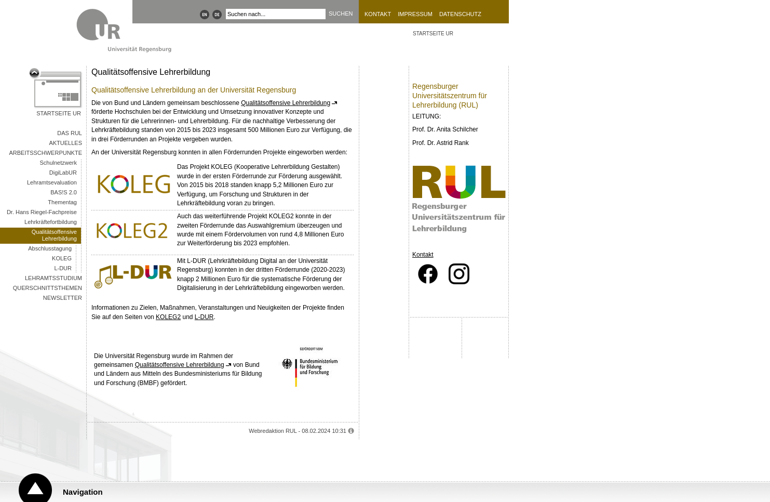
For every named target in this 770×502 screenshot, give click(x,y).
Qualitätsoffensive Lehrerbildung (54, 235)
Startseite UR (58, 113)
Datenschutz (460, 14)
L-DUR (63, 268)
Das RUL (69, 133)
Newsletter (62, 298)
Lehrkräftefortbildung (50, 222)
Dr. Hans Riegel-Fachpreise (42, 212)
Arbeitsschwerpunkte (45, 153)
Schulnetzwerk (58, 163)
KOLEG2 (168, 317)
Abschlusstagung (50, 248)
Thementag (62, 202)
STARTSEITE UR (433, 33)
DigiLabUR (63, 172)
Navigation (83, 491)
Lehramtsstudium (53, 278)
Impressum (415, 14)
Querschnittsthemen (47, 288)
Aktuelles (65, 143)
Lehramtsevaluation (52, 182)
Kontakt (377, 14)
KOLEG (62, 258)
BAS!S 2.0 (63, 192)
